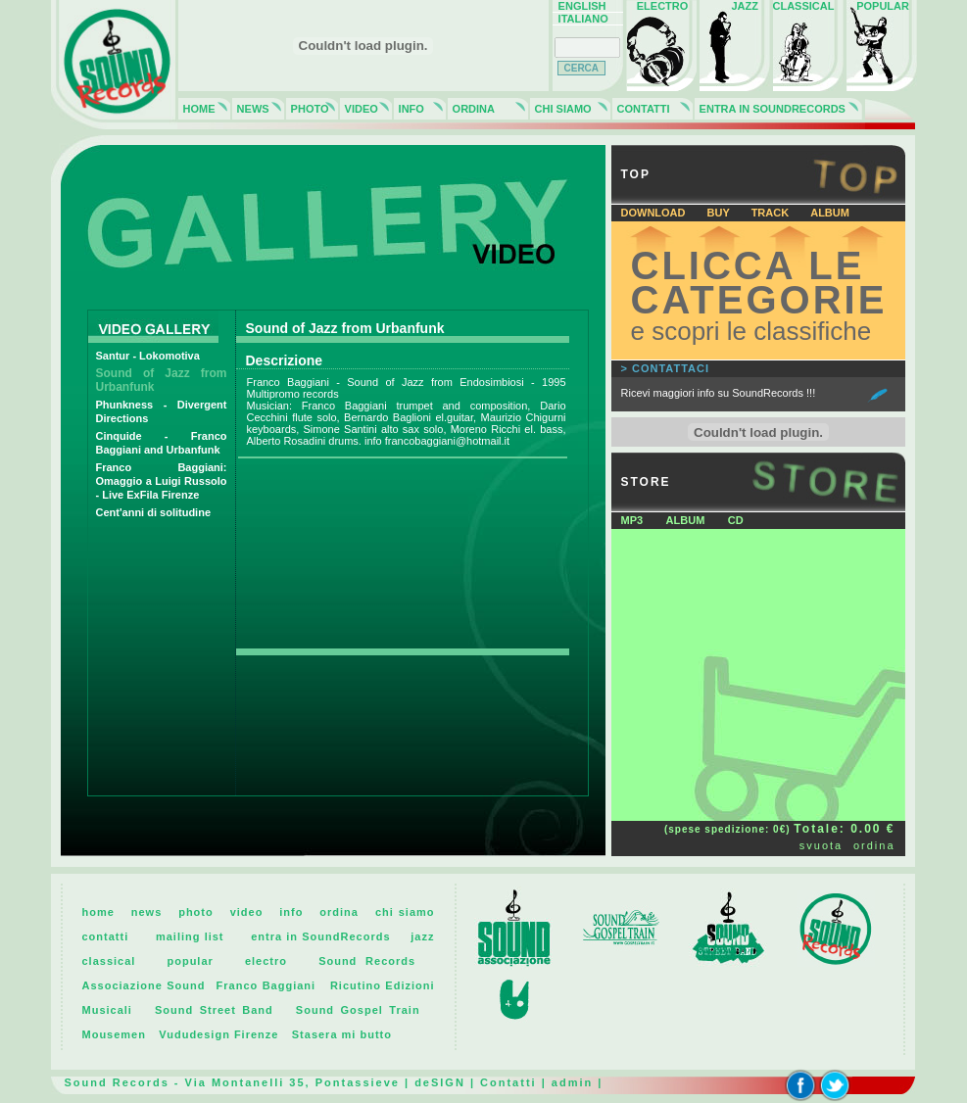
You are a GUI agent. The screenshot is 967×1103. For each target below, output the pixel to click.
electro (266, 961)
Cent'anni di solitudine (154, 512)
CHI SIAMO (560, 109)
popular (190, 961)
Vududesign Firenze (218, 1034)
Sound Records (366, 961)
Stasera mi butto (342, 1034)
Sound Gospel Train (358, 1010)
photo (196, 912)
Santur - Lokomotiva (148, 355)
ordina (874, 845)
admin (572, 1082)
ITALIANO (580, 18)
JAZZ (732, 6)
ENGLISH (579, 6)
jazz (422, 936)
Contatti (508, 1082)
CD (736, 520)
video (247, 912)
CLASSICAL (804, 6)
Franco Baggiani (266, 985)
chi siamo (405, 912)
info (291, 912)
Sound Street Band (214, 1010)
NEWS (250, 109)
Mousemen (114, 1034)
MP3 (632, 520)
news (147, 912)
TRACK (772, 212)
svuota (821, 845)
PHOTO (307, 109)
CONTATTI (640, 109)
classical (109, 961)
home (98, 912)
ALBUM (829, 212)
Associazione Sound (144, 985)
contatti (105, 936)
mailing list (190, 936)
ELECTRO (660, 6)
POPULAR (879, 6)
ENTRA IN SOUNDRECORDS (770, 109)
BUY (720, 212)
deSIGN (439, 1082)
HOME (196, 109)
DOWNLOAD (655, 212)
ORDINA (471, 109)
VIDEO (358, 109)
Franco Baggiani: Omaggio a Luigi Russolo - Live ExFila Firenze (161, 481)
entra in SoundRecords (320, 936)
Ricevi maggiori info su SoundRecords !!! (718, 393)
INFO (408, 109)
